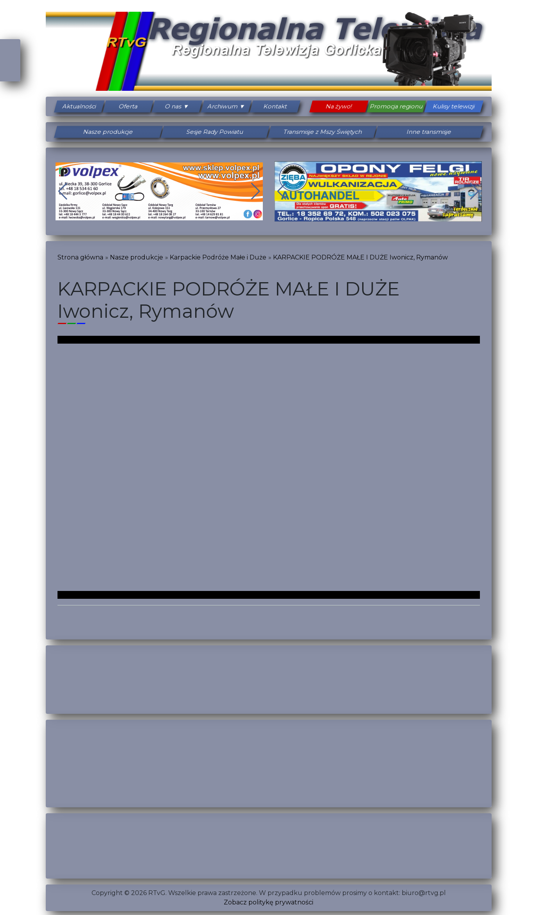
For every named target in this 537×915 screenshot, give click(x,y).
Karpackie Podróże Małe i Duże (218, 257)
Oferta (128, 106)
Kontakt (275, 106)
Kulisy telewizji (454, 106)
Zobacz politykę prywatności (268, 902)
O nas (173, 106)
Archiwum (223, 106)
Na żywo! (339, 106)
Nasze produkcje (108, 131)
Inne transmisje (429, 131)
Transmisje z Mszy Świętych (322, 131)
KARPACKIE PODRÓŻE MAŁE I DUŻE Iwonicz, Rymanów (360, 257)
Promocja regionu (396, 106)
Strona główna (80, 257)
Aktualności (79, 106)
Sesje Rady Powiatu (215, 131)
